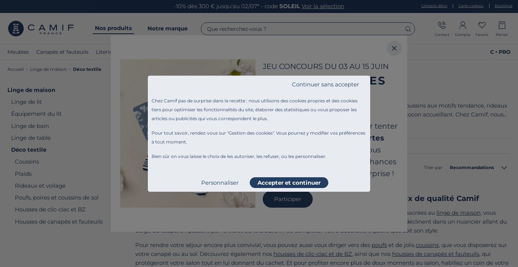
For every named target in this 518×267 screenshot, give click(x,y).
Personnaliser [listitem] (220, 182)
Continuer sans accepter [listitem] (325, 84)
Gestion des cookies (251, 133)
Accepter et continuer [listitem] (289, 182)
